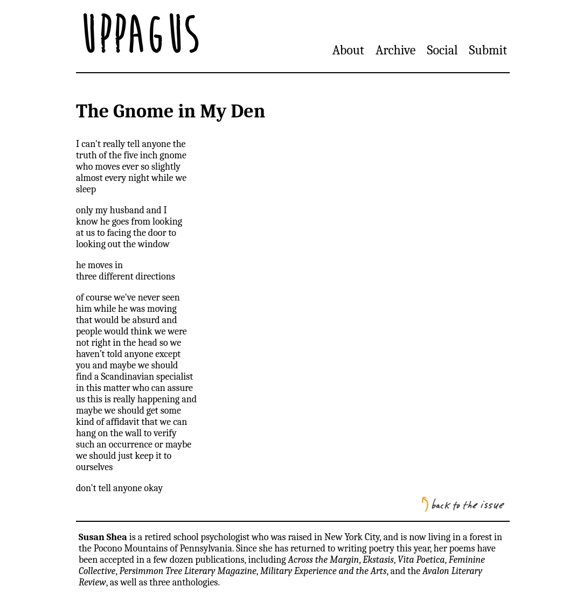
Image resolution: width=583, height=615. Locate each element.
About (348, 50)
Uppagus (138, 36)
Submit (488, 50)
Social (442, 50)
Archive (395, 50)
